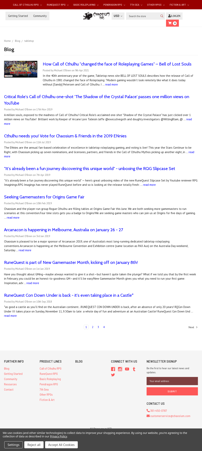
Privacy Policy (58, 436)
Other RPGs (156, 4)
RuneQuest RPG (58, 4)
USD (118, 16)
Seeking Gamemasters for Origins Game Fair (44, 197)
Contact (8, 389)
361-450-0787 (157, 410)
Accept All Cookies (61, 445)
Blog (6, 368)
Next (193, 327)
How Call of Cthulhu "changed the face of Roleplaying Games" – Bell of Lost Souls (117, 64)
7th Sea (136, 4)
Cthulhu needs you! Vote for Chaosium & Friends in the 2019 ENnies (65, 136)
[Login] (174, 16)
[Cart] (172, 23)
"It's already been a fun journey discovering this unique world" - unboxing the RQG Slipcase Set (89, 168)
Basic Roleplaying (86, 4)
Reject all (33, 445)
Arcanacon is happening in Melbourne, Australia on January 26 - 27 (63, 229)
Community (40, 16)
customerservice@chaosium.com (168, 416)
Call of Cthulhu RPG (27, 4)
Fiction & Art (179, 4)
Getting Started (18, 16)
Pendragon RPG (114, 4)
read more (111, 84)
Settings (13, 445)
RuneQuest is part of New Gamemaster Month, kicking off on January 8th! (71, 262)
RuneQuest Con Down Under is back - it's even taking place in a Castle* (69, 295)
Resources (10, 384)
